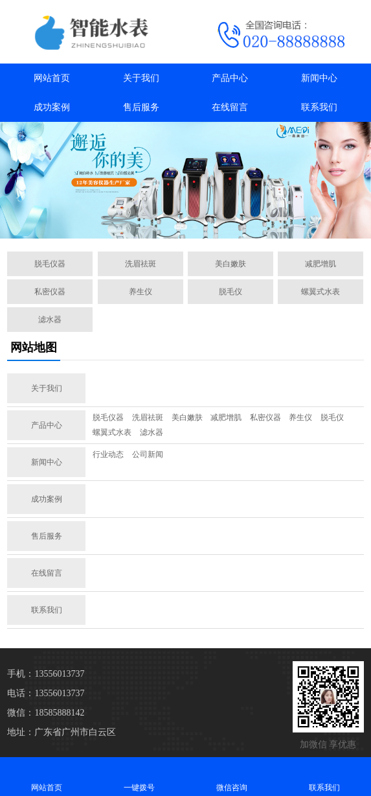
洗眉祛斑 (140, 263)
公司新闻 (147, 454)
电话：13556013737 (45, 693)
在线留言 (230, 107)
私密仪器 (49, 291)
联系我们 (319, 107)
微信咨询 (232, 776)
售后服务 (141, 107)
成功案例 (52, 107)
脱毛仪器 (49, 263)
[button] (180, 226)
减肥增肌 (320, 263)
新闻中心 (319, 78)
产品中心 (230, 78)
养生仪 (140, 291)
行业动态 (108, 454)
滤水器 (50, 319)
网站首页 (52, 78)
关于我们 (141, 78)
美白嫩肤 (230, 263)
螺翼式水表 (320, 291)
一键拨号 (139, 776)
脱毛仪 (230, 291)
